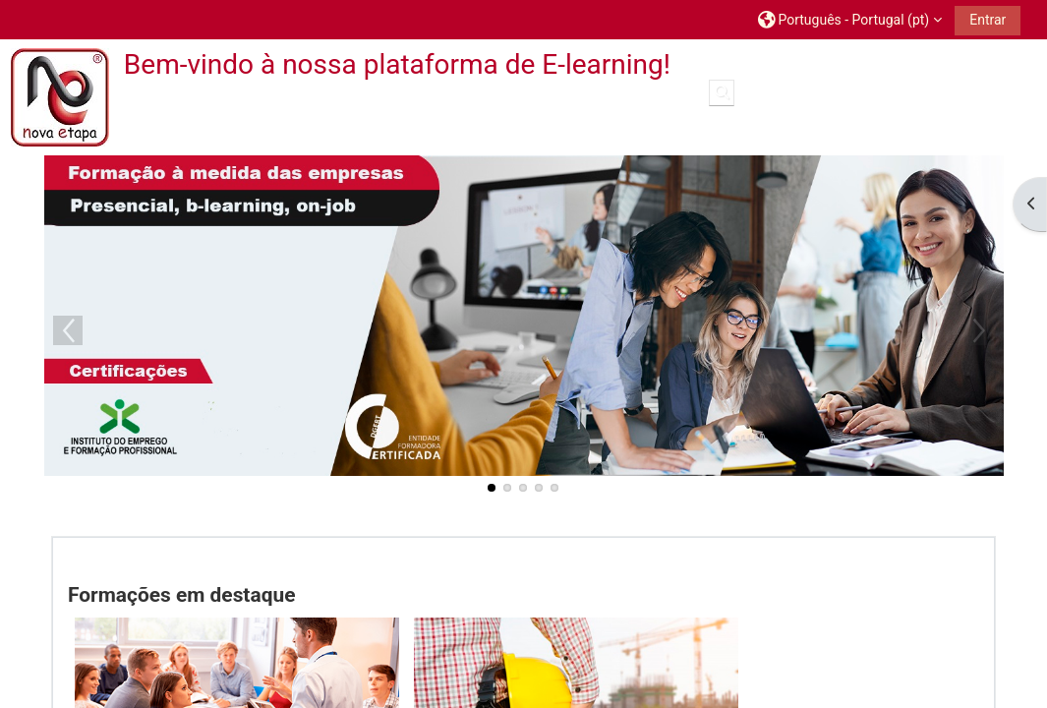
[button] (850, 19)
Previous (68, 330)
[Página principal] (60, 96)
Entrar (987, 20)
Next (979, 330)
